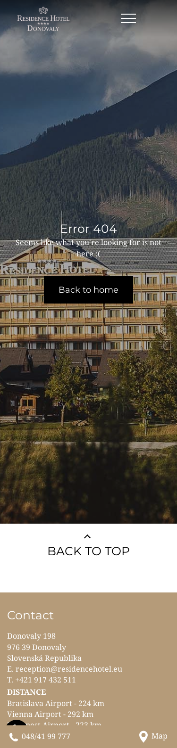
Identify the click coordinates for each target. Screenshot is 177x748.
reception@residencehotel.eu (69, 669)
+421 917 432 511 (45, 679)
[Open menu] (128, 19)
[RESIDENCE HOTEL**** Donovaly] (44, 19)
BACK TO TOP (88, 551)
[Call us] (39, 736)
